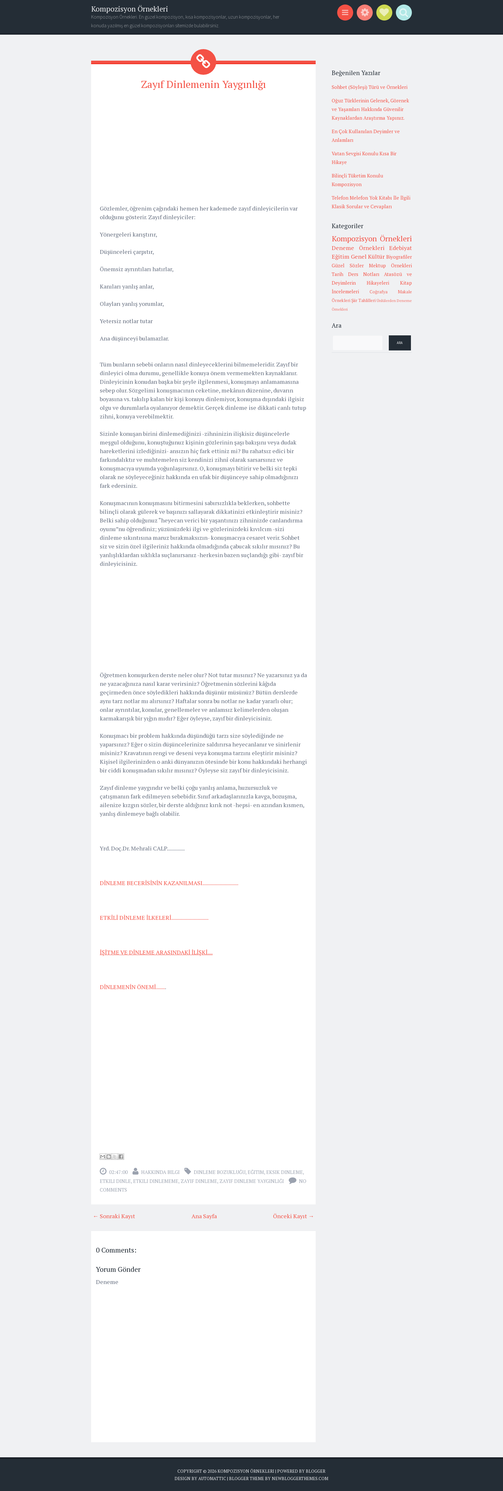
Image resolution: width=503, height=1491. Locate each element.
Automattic (212, 1478)
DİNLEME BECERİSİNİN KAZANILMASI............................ (169, 882)
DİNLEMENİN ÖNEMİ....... (132, 986)
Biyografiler (399, 257)
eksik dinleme (284, 1171)
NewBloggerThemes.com (300, 1478)
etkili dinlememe (155, 1180)
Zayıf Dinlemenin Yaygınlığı (204, 84)
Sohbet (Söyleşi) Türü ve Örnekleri (369, 87)
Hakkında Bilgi (160, 1171)
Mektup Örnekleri (390, 265)
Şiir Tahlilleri (363, 300)
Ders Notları (363, 274)
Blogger (315, 1471)
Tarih (337, 274)
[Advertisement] (203, 141)
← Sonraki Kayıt (114, 1216)
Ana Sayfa (204, 1216)
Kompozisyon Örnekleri (129, 9)
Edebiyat (400, 248)
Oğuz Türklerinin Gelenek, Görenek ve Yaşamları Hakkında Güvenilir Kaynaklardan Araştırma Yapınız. (370, 109)
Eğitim (256, 1171)
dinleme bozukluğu (219, 1171)
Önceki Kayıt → (293, 1216)
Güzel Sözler (348, 265)
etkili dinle (115, 1180)
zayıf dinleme (199, 1180)
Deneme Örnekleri (358, 248)
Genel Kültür (368, 256)
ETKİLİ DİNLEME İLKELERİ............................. (154, 917)
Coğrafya (379, 292)
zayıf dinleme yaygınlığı (251, 1180)
